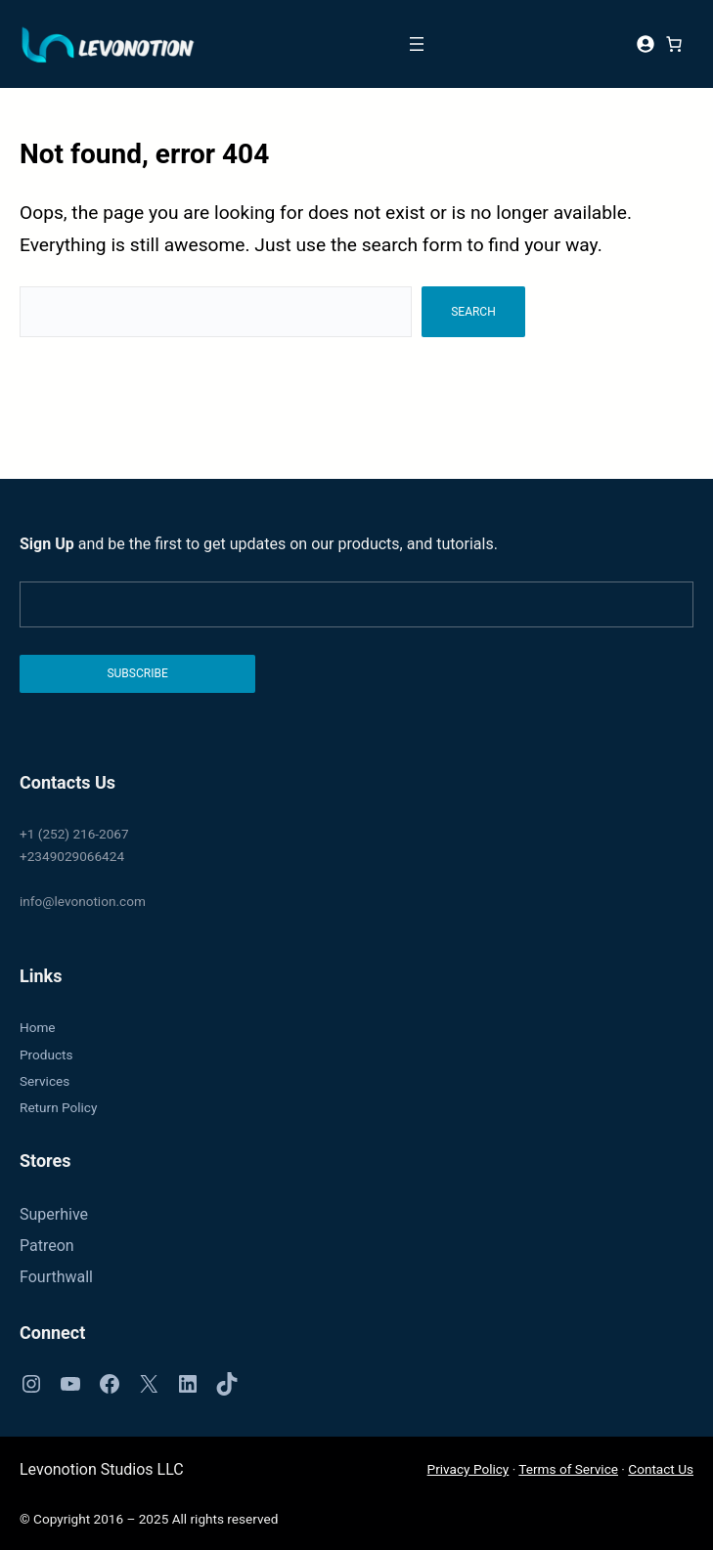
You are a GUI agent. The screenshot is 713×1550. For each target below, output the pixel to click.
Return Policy (58, 1107)
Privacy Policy (468, 1469)
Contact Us (660, 1469)
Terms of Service (568, 1469)
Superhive (54, 1214)
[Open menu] (416, 44)
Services (44, 1081)
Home (38, 1027)
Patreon (47, 1245)
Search (473, 312)
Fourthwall (56, 1277)
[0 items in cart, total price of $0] (673, 44)
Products (46, 1054)
